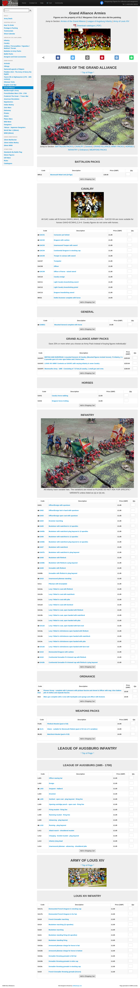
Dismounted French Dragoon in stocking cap (65, 909)
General (88, 146)
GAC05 (42, 256)
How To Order (9, 25)
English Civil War (10, 85)
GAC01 (42, 235)
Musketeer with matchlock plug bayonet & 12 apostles (68, 531)
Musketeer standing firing (58, 940)
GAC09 (42, 271)
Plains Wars (8, 119)
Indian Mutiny (9, 105)
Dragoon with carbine (61, 240)
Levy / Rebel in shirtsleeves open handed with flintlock (68, 631)
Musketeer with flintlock (57, 557)
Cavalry (7, 43)
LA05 (41, 799)
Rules (6, 160)
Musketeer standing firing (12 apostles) (63, 935)
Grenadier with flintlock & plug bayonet (63, 573)
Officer (56, 266)
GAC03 (42, 245)
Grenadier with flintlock (57, 568)
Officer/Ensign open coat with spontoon (63, 516)
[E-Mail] (87, 57)
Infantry (7, 40)
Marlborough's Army (11, 90)
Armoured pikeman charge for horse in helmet (65, 951)
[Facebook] (58, 57)
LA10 (41, 825)
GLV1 (42, 729)
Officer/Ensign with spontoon (59, 505)
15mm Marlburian (10, 140)
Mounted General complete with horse (68, 325)
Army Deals (8, 18)
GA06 (42, 537)
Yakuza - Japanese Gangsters (14, 127)
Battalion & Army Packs (12, 51)
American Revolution (11, 99)
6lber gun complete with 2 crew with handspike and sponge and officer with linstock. (74, 697)
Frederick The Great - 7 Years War (16, 96)
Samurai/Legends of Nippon (14, 69)
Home (24, 3)
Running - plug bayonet (57, 825)
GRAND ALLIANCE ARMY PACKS (109, 146)
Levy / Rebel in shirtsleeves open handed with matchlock (69, 636)
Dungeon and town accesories (15, 57)
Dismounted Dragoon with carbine (61, 652)
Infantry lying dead (56, 841)
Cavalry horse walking (60, 396)
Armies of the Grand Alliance (73, 21)
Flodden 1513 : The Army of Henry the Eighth (18, 73)
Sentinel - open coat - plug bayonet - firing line (66, 799)
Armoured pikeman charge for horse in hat (64, 945)
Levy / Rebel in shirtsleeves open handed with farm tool (69, 647)
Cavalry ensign (59, 277)
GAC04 (42, 250)
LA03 (41, 789)
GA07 (42, 547)
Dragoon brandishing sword (64, 292)
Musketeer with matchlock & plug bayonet (64, 552)
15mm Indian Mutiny (11, 142)
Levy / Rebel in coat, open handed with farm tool (66, 626)
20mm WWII (8, 145)
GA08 (42, 557)
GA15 (42, 652)
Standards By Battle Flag (13, 152)
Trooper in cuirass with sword (64, 256)
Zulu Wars (7, 107)
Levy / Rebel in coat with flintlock (61, 589)
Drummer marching (56, 521)
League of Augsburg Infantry (99, 21)
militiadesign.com (77, 985)
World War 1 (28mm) (11, 130)
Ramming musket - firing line (59, 815)
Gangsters (7, 124)
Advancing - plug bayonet (58, 820)
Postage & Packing (11, 28)
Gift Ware (7, 158)
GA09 (42, 568)
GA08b (42, 563)
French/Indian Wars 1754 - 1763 (15, 93)
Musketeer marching (56, 930)
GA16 (42, 657)
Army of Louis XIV (121, 21)
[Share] (43, 57)
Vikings (6, 66)
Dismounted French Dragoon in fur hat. (63, 914)
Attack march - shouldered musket (61, 830)
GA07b (42, 552)
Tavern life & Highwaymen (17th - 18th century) (18, 78)
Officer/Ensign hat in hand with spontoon (64, 510)
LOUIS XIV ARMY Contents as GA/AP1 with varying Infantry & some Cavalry (72, 363)
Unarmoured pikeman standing (60, 578)
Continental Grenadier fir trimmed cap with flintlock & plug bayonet (73, 662)
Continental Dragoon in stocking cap (67, 250)
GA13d (42, 626)
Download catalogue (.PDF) (89, 26)
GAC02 (42, 240)
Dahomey (7, 110)
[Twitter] (72, 57)
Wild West (7, 122)
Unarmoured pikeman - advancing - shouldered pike (68, 846)
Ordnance (83, 150)
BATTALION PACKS (64, 146)
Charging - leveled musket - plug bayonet (64, 836)
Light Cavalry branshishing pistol (66, 287)
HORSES (129, 146)
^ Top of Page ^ (87, 72)
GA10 (42, 578)
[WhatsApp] (131, 57)
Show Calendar (9, 34)
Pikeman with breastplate (58, 584)
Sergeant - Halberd (56, 789)
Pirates (6, 113)
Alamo (6, 116)
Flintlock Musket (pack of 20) (57, 724)
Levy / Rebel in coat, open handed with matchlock (67, 615)
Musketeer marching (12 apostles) (61, 924)
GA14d (42, 647)
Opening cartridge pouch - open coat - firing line (66, 804)
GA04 (42, 521)
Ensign (51, 783)
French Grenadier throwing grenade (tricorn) (65, 972)
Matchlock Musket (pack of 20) (58, 734)
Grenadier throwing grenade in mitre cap (63, 961)
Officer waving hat (55, 778)
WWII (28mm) (9, 133)
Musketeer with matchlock (58, 547)
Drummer (52, 794)
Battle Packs (8, 54)
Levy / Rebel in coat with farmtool (61, 605)
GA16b (42, 662)
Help (41, 3)
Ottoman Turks (9, 82)
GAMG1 (42, 325)
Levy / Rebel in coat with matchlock (62, 594)
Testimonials (8, 31)
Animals (7, 63)
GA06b (42, 542)
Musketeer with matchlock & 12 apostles (63, 526)
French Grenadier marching (59, 919)
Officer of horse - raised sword (65, 271)
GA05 (42, 526)
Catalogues (8, 163)
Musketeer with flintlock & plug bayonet (63, 563)
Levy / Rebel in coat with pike (59, 599)
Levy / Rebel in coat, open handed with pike (64, 620)
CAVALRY (78, 146)
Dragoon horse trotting (60, 401)
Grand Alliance (9, 88)
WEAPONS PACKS (98, 150)
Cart (49, 3)
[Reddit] (116, 57)
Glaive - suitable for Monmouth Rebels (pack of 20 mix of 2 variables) (72, 729)
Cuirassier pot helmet (61, 235)
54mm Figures (9, 155)
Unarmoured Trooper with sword (65, 245)
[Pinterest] (102, 57)
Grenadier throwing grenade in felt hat (62, 956)
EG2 (39, 693)
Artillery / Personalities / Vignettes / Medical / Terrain (17, 47)
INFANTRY (73, 150)
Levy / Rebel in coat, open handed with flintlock (66, 610)
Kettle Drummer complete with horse (67, 298)
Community (59, 3)
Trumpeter (57, 261)
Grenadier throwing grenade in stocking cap (65, 966)
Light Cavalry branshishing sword (66, 282)
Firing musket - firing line (58, 809)
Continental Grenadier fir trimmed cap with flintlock (67, 657)
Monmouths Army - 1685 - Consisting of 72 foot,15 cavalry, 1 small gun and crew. (74, 369)
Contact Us (33, 3)
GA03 (42, 516)
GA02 (42, 510)
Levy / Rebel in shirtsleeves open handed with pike (67, 641)
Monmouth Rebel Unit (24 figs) (61, 175)
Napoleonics (8, 102)
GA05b (42, 531)
